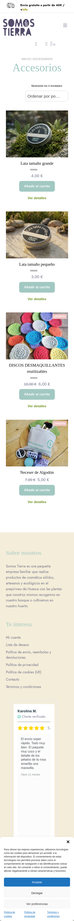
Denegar (37, 893)
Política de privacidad (22, 664)
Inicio (26, 59)
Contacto (12, 679)
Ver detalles (37, 198)
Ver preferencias (37, 904)
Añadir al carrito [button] (37, 186)
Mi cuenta (13, 637)
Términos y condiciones (23, 686)
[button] (68, 842)
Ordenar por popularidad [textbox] (46, 96)
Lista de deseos (17, 644)
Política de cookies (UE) (23, 672)
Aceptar (37, 882)
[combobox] (46, 96)
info (25, 9)
